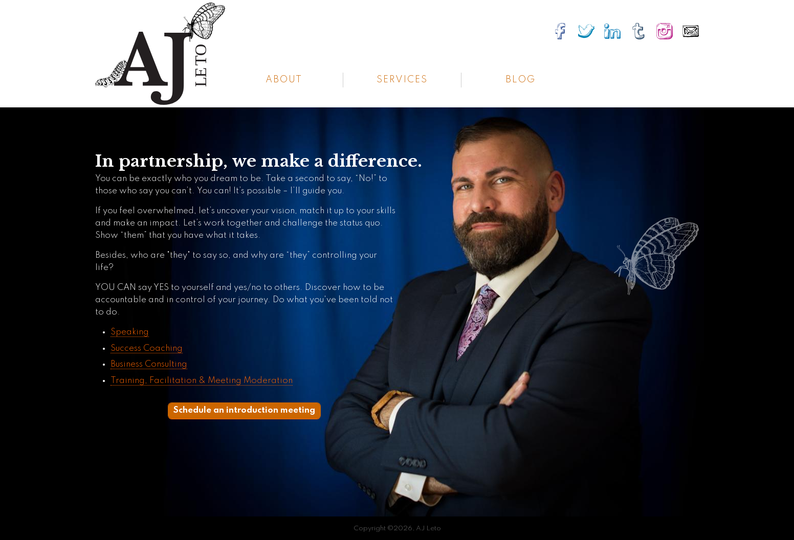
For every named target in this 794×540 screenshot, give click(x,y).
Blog (520, 79)
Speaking (130, 332)
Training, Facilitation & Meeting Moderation (202, 380)
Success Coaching (147, 348)
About (284, 79)
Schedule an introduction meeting (244, 410)
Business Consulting (149, 364)
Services (402, 79)
